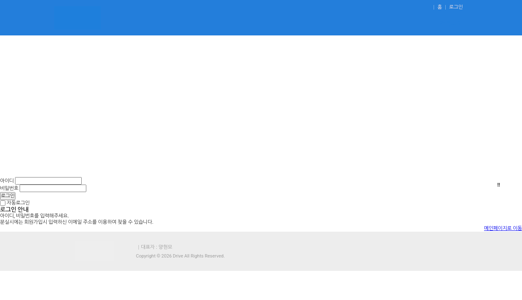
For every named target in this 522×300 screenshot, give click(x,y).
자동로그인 (18, 203)
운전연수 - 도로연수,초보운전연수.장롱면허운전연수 (78, 17)
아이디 (7, 181)
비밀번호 (9, 188)
